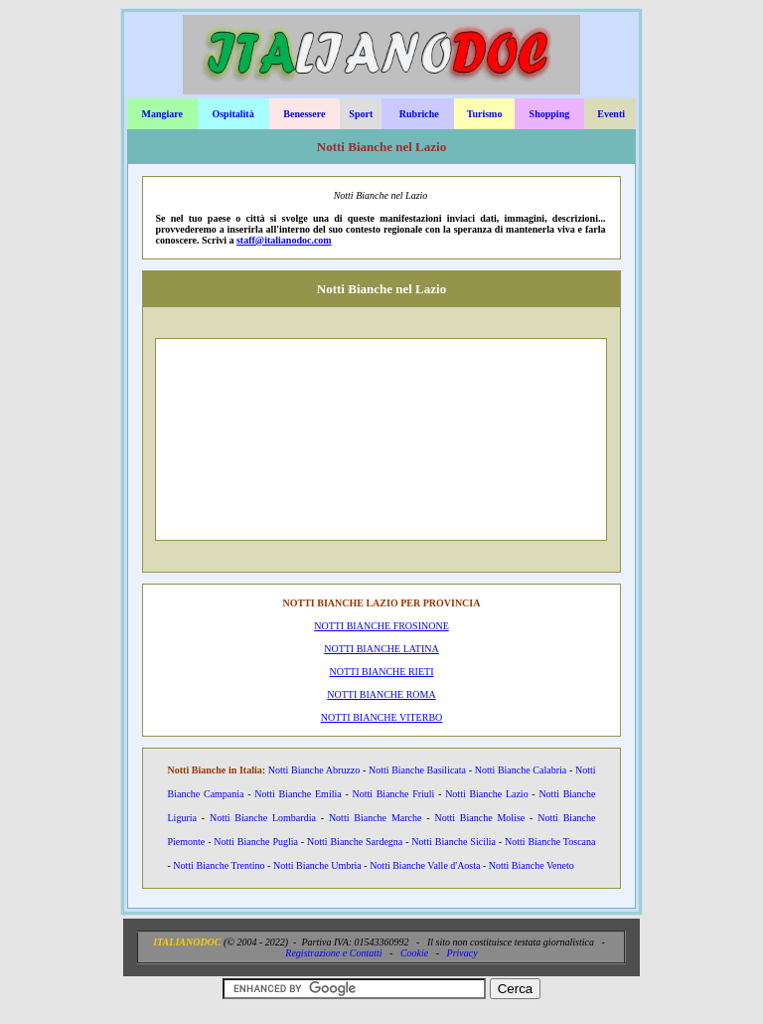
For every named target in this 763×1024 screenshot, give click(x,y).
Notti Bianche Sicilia (453, 841)
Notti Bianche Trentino (218, 865)
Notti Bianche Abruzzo (314, 770)
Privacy (462, 952)
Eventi (611, 113)
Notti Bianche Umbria (317, 865)
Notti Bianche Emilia (297, 793)
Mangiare (161, 113)
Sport (361, 113)
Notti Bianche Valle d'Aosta (425, 865)
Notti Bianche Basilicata (417, 770)
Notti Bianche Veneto (531, 865)
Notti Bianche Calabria (521, 770)
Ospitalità (232, 113)
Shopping (550, 113)
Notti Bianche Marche (375, 817)
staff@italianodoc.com (284, 240)
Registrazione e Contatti (333, 952)
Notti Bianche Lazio (487, 793)
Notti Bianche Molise (479, 817)
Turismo (485, 113)
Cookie (414, 952)
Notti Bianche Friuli (393, 793)
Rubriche (419, 113)
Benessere (304, 113)
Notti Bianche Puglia (256, 841)
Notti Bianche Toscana (550, 841)
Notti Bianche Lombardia (263, 817)
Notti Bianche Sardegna (354, 841)
